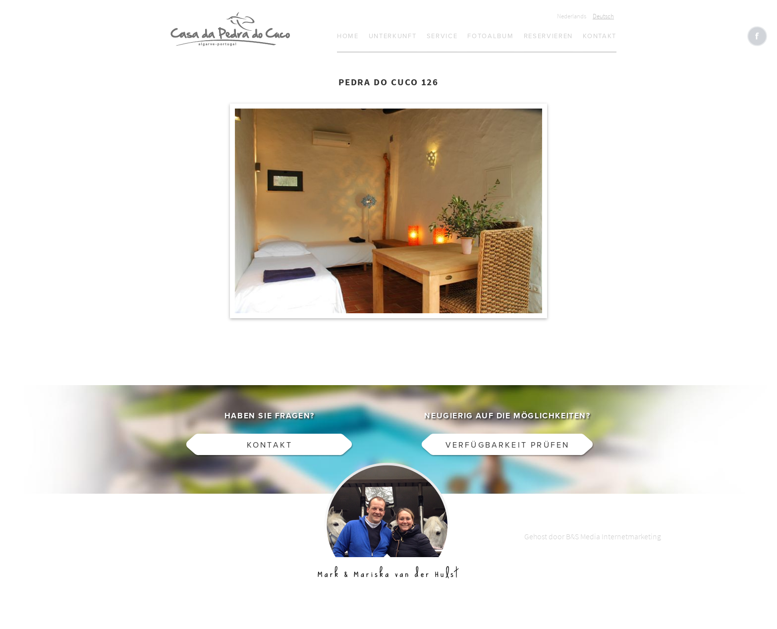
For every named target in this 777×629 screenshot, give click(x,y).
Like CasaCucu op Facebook (757, 36)
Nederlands (571, 16)
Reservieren (548, 36)
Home (348, 36)
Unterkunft (393, 36)
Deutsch (603, 16)
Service (442, 36)
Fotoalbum (490, 36)
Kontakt (599, 36)
